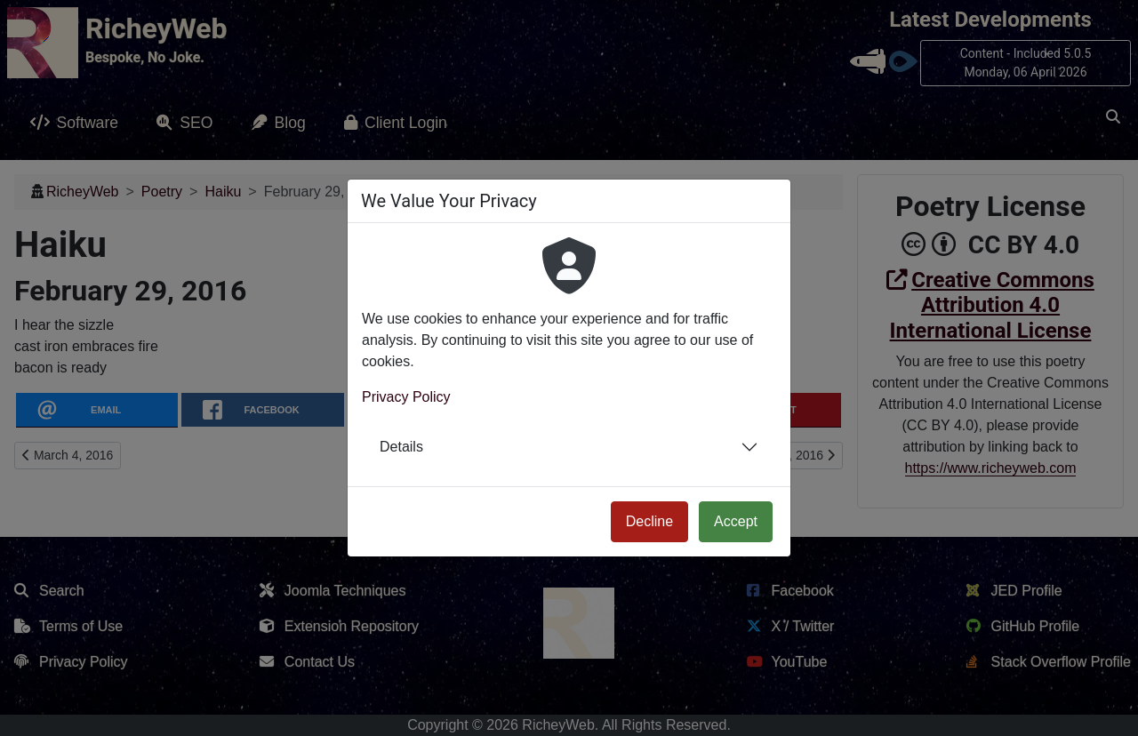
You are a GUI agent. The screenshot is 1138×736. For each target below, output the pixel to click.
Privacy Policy (406, 396)
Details (401, 446)
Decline (649, 521)
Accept (735, 521)
